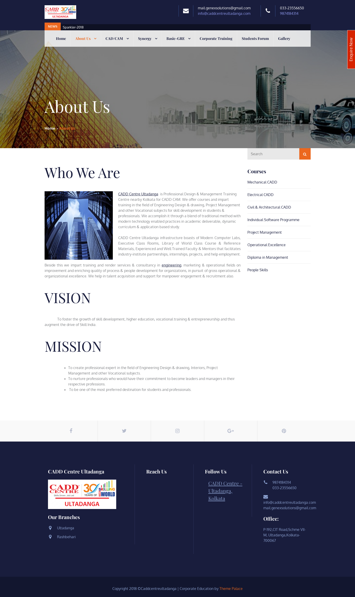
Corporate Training (216, 38)
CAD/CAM (114, 38)
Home (61, 38)
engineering (171, 265)
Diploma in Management (267, 257)
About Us (83, 38)
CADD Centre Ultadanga (138, 194)
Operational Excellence (266, 245)
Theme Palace (231, 588)
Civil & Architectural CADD (269, 207)
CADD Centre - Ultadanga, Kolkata (225, 491)
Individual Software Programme (273, 219)
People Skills (257, 270)
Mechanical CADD (262, 182)
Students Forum (255, 38)
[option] (154, 27)
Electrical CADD (260, 194)
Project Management (264, 232)
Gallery (284, 38)
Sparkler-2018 (73, 27)
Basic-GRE (175, 38)
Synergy (144, 38)
